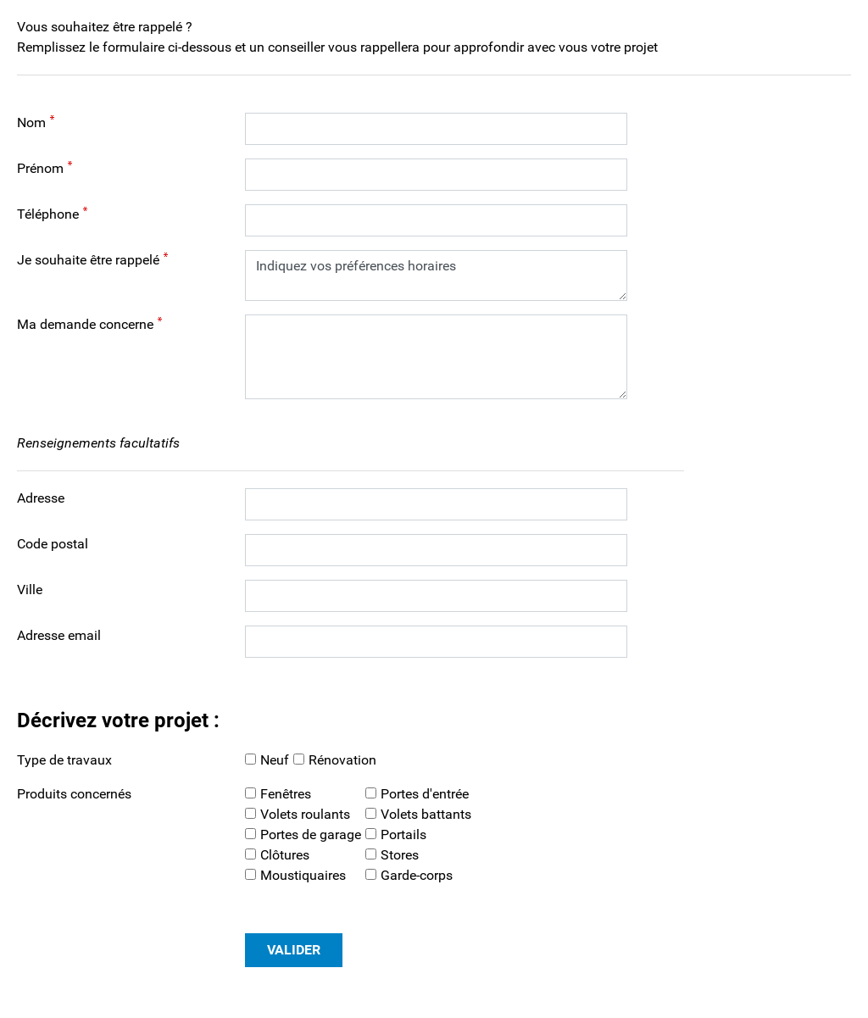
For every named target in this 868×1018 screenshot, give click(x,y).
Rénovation (342, 760)
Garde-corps (417, 875)
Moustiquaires (303, 875)
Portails (403, 834)
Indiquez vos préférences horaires (436, 275)
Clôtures (284, 855)
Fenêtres (285, 794)
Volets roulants (305, 814)
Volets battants (426, 814)
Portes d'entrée (425, 794)
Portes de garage (310, 834)
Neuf (274, 760)
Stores (400, 855)
